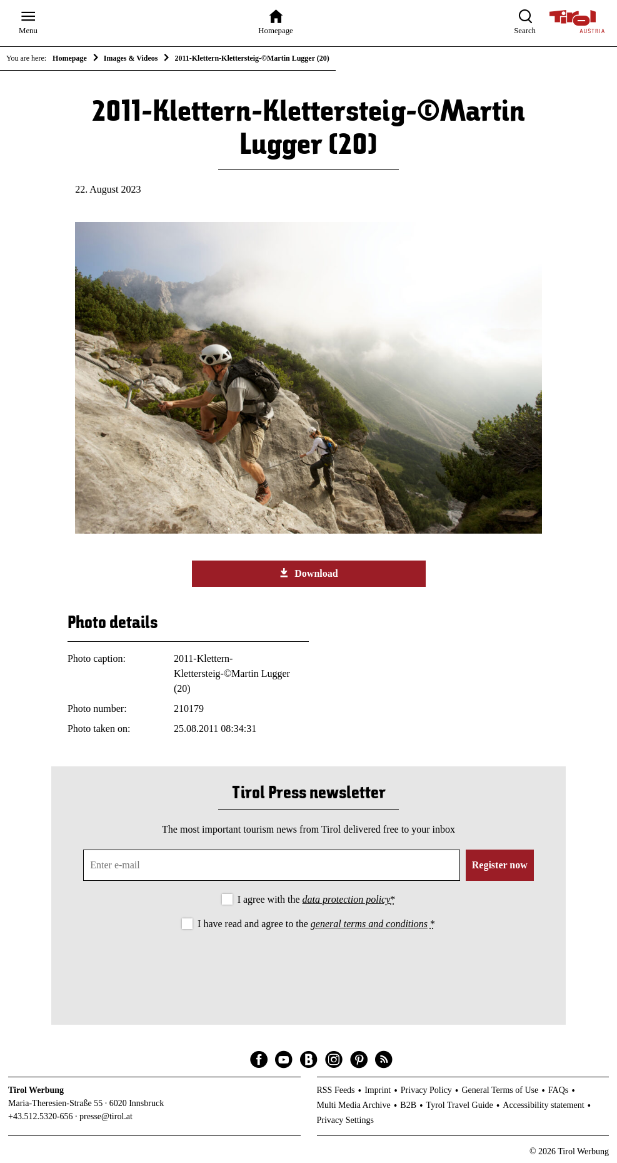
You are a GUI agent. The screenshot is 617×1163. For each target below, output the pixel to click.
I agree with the (317, 899)
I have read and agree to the (316, 923)
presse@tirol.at (106, 1116)
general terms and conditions (369, 923)
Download (308, 573)
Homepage (70, 58)
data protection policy (347, 899)
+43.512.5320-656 (40, 1116)
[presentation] (309, 967)
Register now (500, 865)
